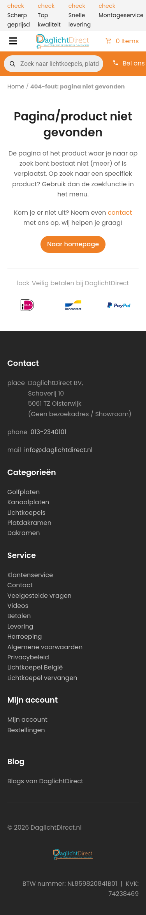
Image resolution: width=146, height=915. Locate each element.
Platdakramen (29, 522)
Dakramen (23, 532)
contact (120, 212)
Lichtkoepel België (35, 667)
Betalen (19, 615)
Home (16, 86)
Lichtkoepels (26, 512)
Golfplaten (23, 492)
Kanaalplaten (28, 502)
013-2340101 (48, 431)
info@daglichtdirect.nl (58, 449)
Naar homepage (73, 244)
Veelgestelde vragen (39, 595)
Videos (17, 605)
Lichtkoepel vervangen (42, 677)
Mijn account (27, 719)
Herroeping (24, 636)
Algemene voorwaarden (45, 647)
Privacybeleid (28, 657)
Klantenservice (30, 575)
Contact (20, 585)
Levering (20, 626)
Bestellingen (26, 730)
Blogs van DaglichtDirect (45, 781)
